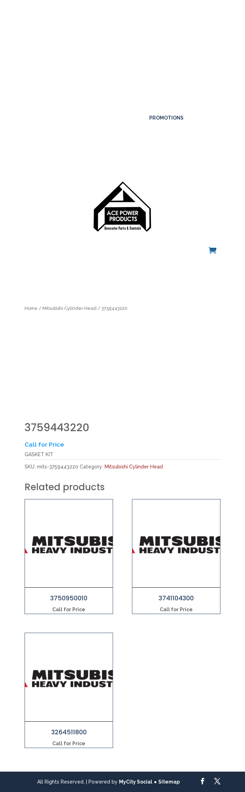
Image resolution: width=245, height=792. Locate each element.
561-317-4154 (86, 106)
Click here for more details (38, 35)
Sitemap (169, 782)
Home (31, 308)
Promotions (166, 118)
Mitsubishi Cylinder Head (69, 308)
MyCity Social (135, 782)
